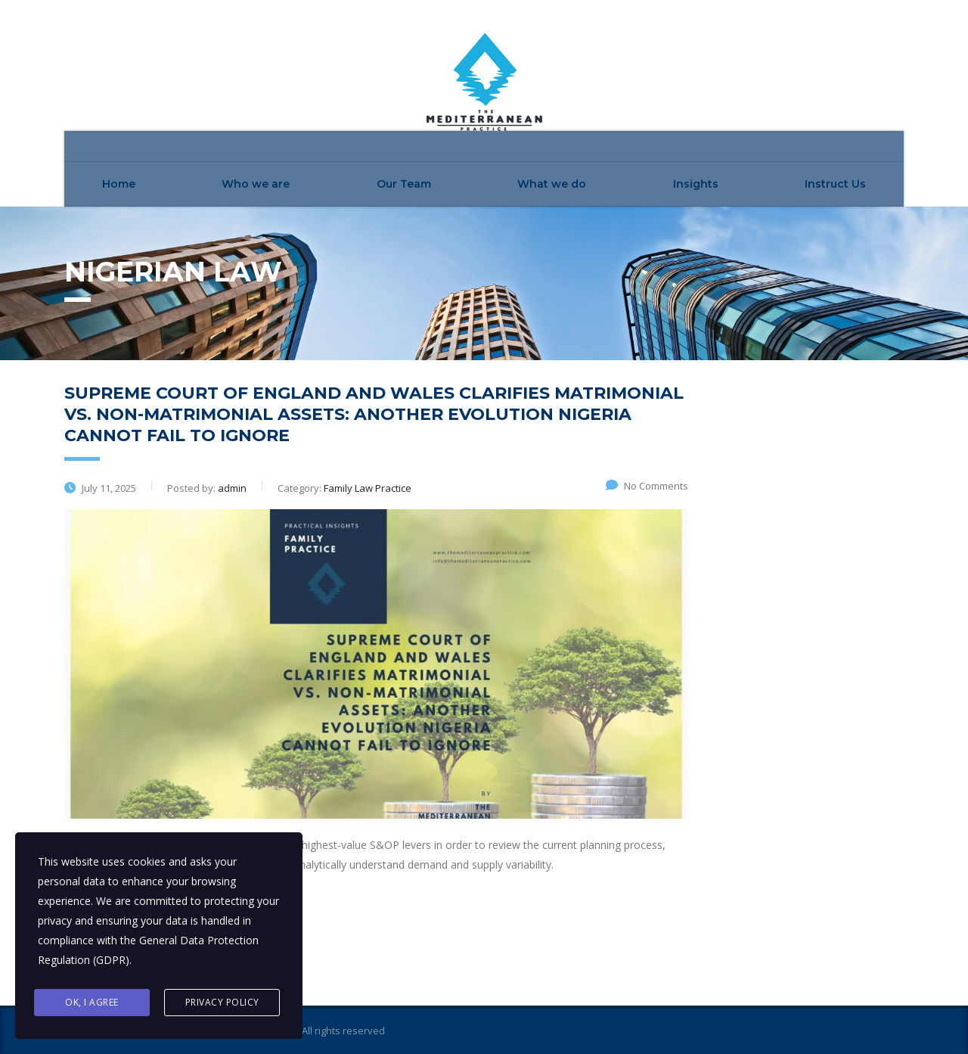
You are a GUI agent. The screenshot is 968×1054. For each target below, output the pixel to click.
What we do (551, 184)
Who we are (256, 184)
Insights (695, 184)
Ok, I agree (92, 1002)
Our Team (404, 184)
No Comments (647, 486)
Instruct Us (835, 184)
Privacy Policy (222, 1002)
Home (118, 184)
